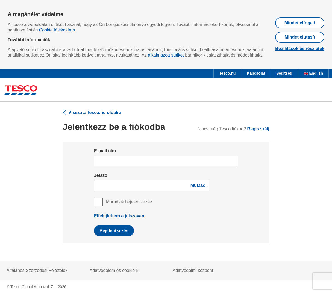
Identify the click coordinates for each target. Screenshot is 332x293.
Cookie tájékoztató (57, 30)
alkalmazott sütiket (166, 55)
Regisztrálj (258, 129)
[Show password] (198, 185)
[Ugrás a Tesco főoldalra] (20, 90)
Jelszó (100, 175)
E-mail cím (105, 150)
